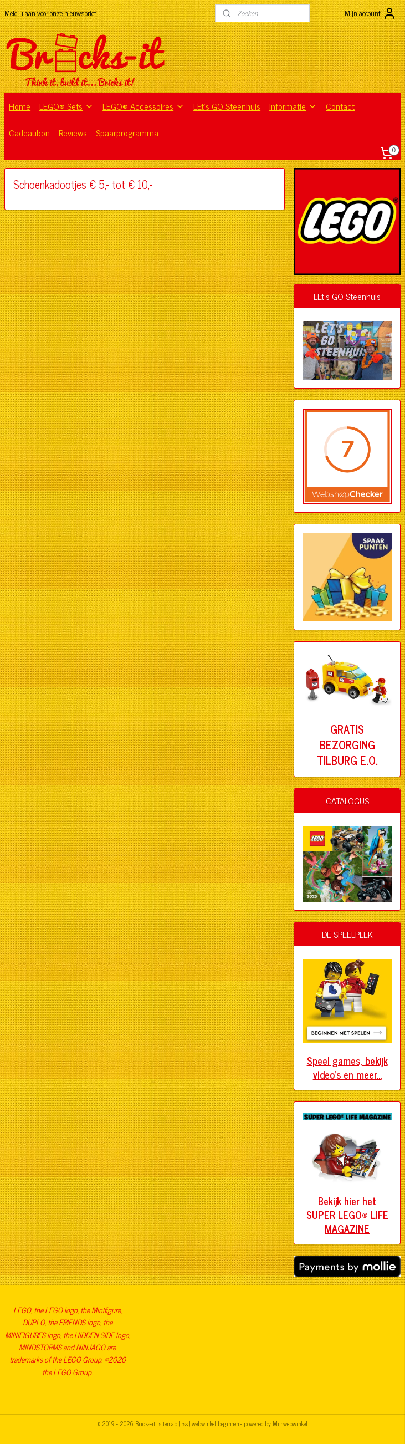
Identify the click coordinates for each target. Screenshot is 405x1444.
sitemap (168, 1423)
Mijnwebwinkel (290, 1423)
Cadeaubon (29, 132)
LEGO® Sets (66, 106)
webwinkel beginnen (215, 1423)
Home (19, 106)
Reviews (73, 132)
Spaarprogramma (127, 132)
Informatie (293, 106)
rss (184, 1423)
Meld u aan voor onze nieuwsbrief (50, 13)
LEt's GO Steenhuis (226, 106)
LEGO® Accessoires (143, 106)
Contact (340, 106)
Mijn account (370, 13)
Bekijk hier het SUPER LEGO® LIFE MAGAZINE (347, 1214)
